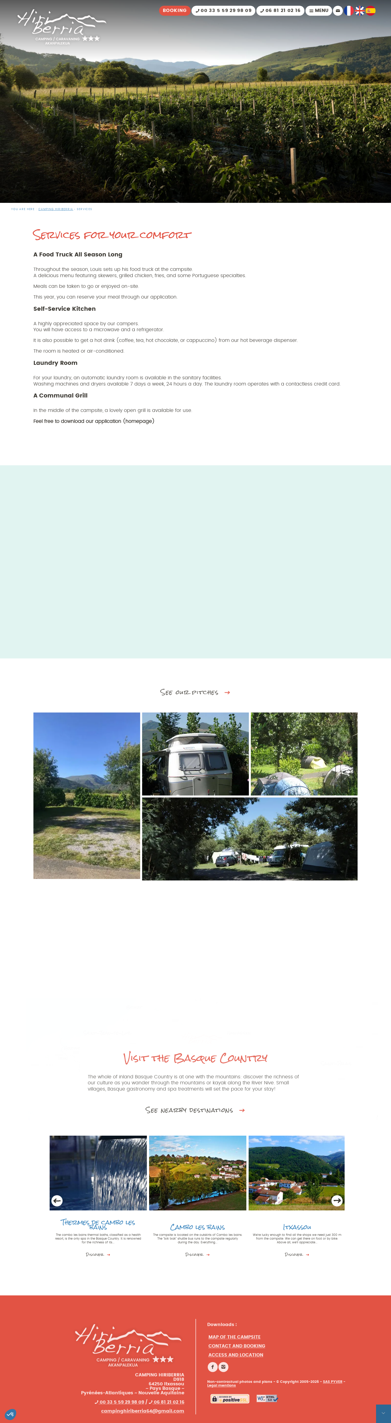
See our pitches (196, 700)
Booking (175, 10)
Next (337, 1201)
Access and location (235, 1387)
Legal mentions (221, 1417)
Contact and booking (236, 1378)
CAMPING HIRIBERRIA (55, 209)
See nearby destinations (195, 1136)
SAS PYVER (332, 1414)
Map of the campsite (234, 1369)
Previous (57, 1201)
